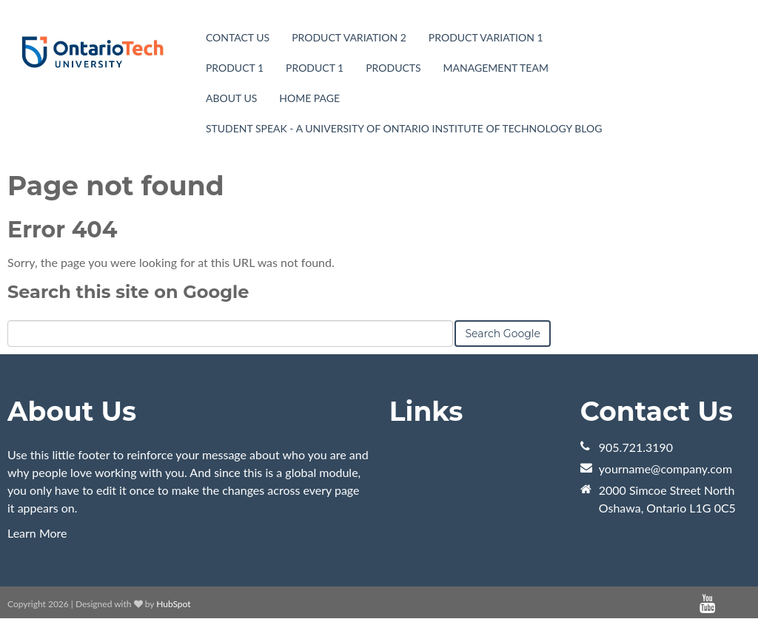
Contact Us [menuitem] (237, 37)
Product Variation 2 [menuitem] (349, 37)
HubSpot (173, 603)
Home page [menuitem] (309, 98)
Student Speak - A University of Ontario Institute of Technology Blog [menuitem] (404, 128)
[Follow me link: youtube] (707, 604)
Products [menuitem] (393, 67)
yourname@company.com (665, 468)
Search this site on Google (128, 291)
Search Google (502, 333)
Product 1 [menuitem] (235, 67)
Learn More (37, 533)
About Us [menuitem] (231, 98)
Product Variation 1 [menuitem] (486, 37)
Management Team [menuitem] (496, 67)
